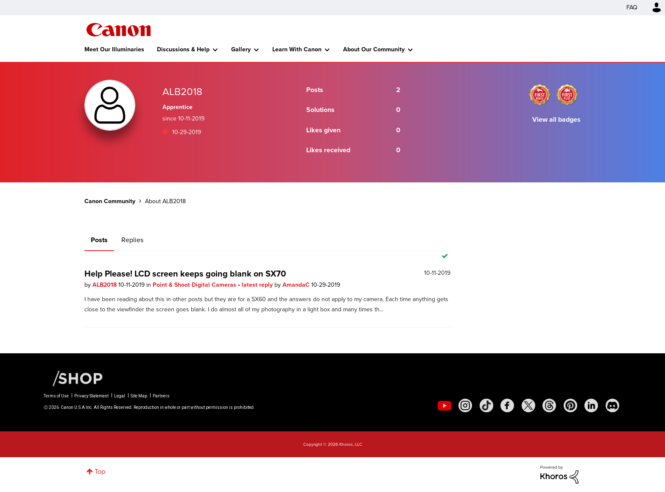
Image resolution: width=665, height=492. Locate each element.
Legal (119, 396)
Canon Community (119, 29)
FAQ (631, 7)
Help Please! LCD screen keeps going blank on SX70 (185, 273)
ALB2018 (105, 284)
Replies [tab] (132, 240)
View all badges (556, 119)
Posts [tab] (99, 240)
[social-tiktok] (486, 405)
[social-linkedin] (591, 405)
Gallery (241, 49)
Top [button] (100, 471)
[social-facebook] (507, 405)
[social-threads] (549, 405)
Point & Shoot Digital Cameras (195, 284)
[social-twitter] (528, 405)
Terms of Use (56, 396)
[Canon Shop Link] (73, 378)
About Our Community (374, 49)
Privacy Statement (91, 396)
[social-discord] (612, 405)
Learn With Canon (296, 49)
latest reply (258, 284)
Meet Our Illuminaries (114, 49)
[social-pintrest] (570, 405)
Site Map (139, 396)
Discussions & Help (183, 49)
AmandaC (296, 284)
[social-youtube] (444, 405)
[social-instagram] (465, 405)
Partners (161, 396)
